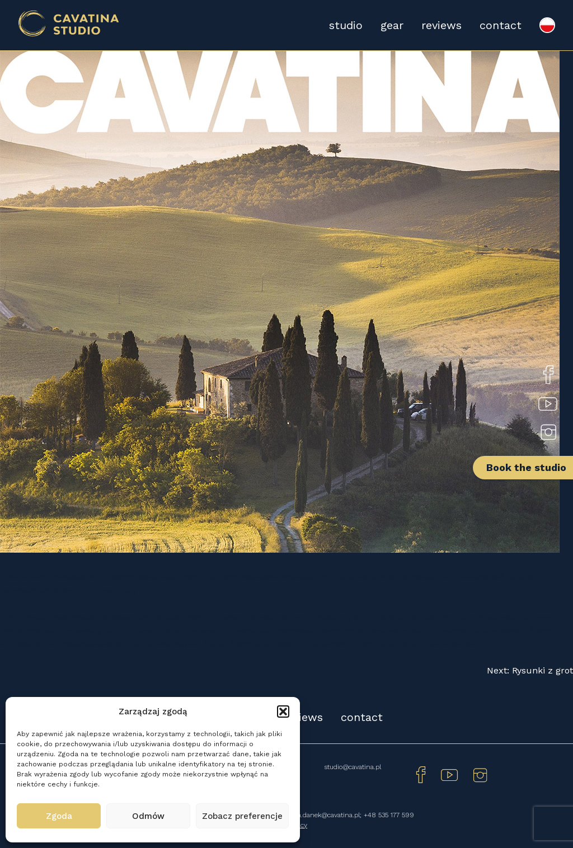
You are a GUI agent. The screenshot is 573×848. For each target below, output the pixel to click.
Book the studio (526, 467)
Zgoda (59, 816)
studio (346, 25)
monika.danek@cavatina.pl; (321, 815)
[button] (283, 711)
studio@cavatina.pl (352, 767)
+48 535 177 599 (389, 815)
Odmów (148, 816)
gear (392, 25)
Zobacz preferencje (242, 816)
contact (501, 25)
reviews (441, 25)
